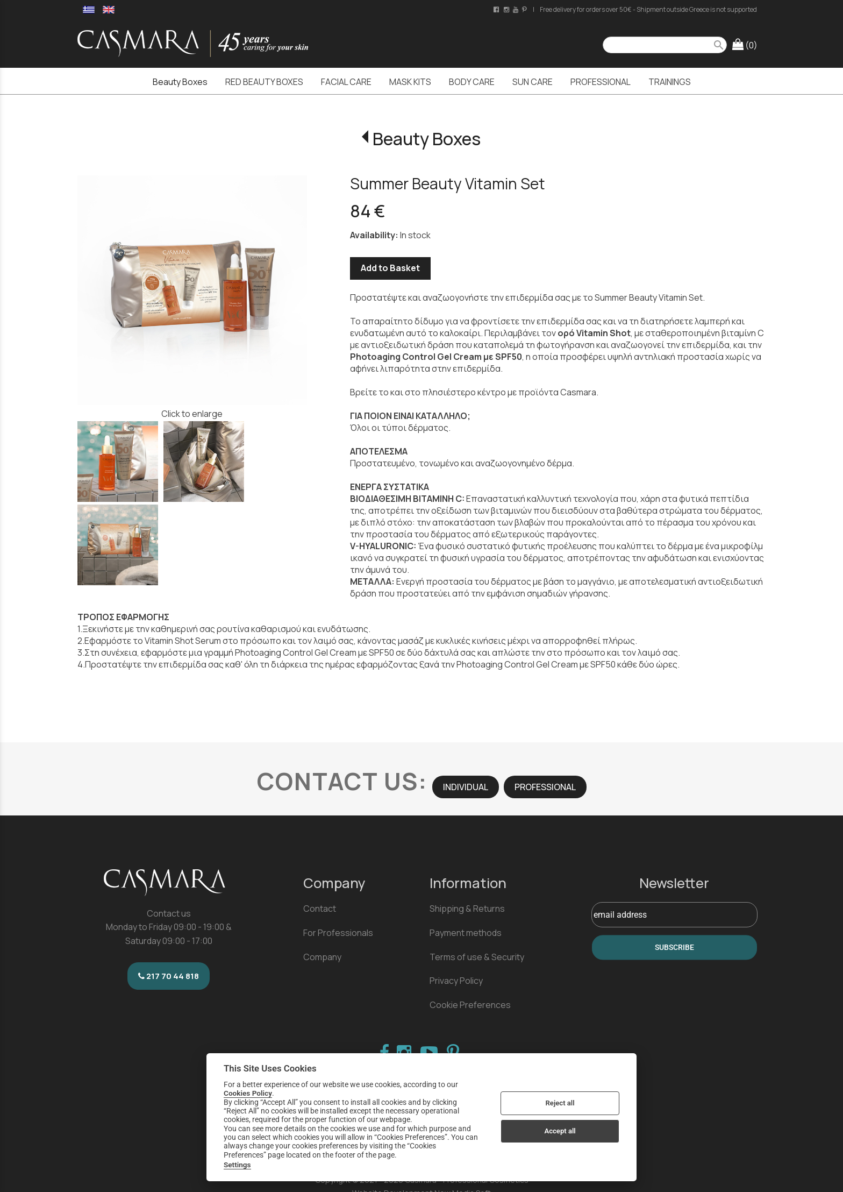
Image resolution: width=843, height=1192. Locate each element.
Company (322, 957)
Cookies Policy (248, 1093)
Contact (319, 908)
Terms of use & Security (477, 957)
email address (620, 915)
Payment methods (466, 933)
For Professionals (338, 933)
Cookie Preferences (470, 1005)
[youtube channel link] (516, 9)
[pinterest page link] (525, 9)
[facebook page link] (497, 9)
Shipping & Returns (467, 908)
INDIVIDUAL (465, 787)
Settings (237, 1164)
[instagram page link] (507, 9)
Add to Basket (390, 268)
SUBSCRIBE (674, 947)
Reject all (560, 1103)
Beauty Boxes (427, 139)
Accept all (559, 1131)
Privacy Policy (456, 981)
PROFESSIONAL (545, 787)
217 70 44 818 (168, 976)
